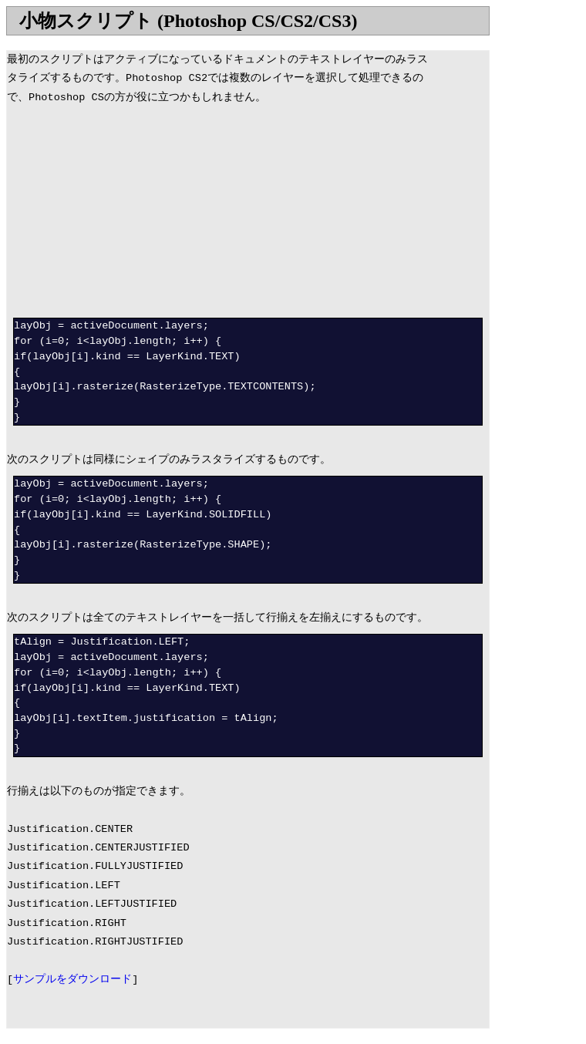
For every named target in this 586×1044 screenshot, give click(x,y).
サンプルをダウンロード (72, 979)
